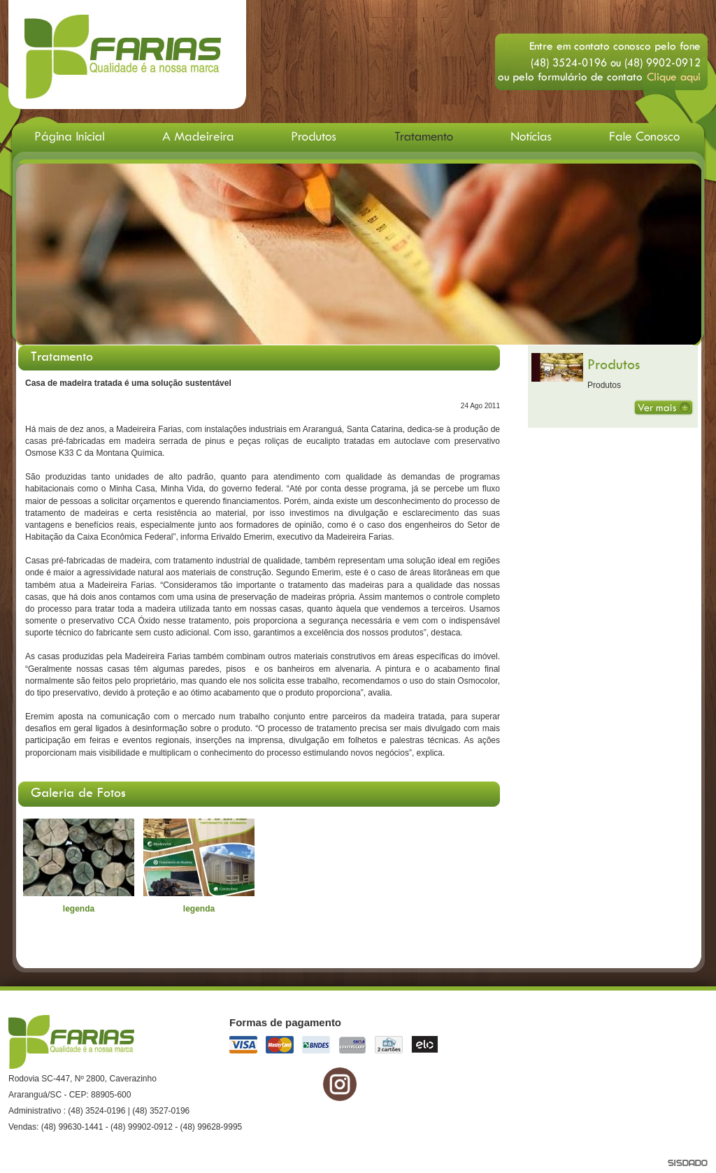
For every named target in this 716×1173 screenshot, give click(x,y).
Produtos (613, 364)
